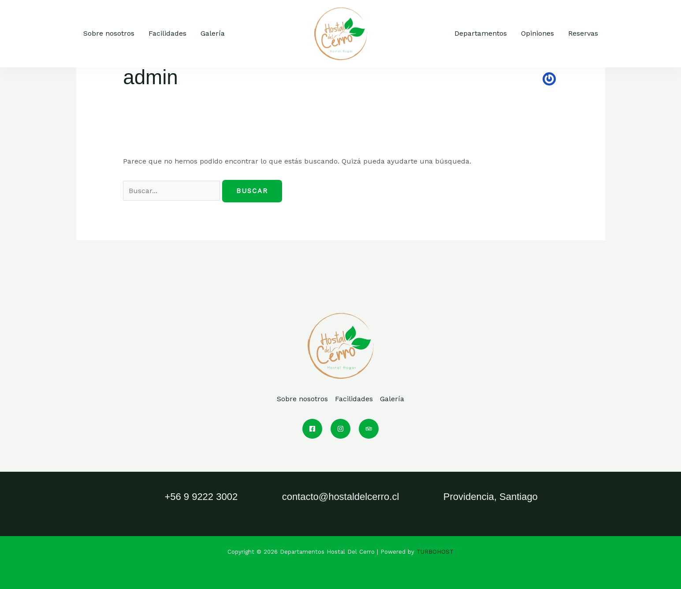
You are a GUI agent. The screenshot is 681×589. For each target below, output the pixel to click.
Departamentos (480, 33)
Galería (213, 33)
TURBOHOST (435, 551)
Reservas (583, 33)
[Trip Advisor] (369, 429)
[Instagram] (340, 429)
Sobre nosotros (108, 33)
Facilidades (167, 33)
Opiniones (537, 33)
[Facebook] (312, 429)
